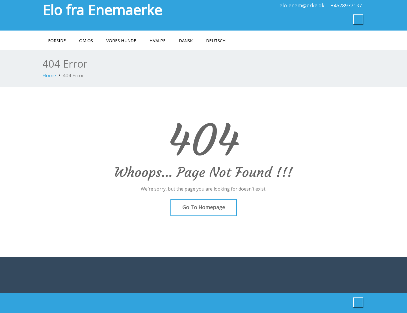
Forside (57, 40)
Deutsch (216, 40)
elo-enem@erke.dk (302, 5)
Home (49, 75)
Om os (86, 40)
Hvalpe (158, 40)
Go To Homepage (203, 207)
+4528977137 (346, 5)
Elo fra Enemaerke (102, 10)
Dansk (186, 40)
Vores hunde (121, 40)
